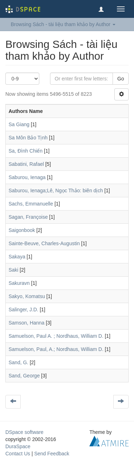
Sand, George (24, 375)
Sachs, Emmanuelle (31, 204)
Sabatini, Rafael (26, 164)
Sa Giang (19, 124)
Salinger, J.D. (23, 309)
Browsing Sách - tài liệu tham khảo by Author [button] (63, 24)
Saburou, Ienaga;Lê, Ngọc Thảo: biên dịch (56, 190)
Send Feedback (51, 453)
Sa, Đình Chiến (26, 151)
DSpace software (24, 432)
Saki (13, 270)
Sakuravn (19, 283)
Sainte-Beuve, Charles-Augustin (44, 243)
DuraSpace (17, 446)
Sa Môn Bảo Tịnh (28, 137)
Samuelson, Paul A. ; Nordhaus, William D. (56, 336)
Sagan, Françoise (28, 217)
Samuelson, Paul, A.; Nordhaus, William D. (56, 349)
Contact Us (17, 453)
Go (120, 78)
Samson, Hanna (26, 323)
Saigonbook (22, 230)
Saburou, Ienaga (27, 177)
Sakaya (17, 256)
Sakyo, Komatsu (27, 296)
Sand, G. (18, 362)
